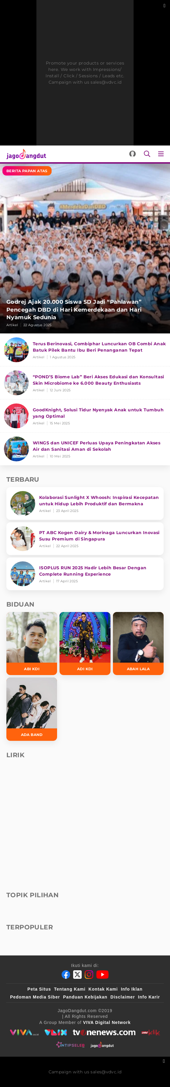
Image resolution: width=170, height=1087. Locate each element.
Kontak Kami (103, 989)
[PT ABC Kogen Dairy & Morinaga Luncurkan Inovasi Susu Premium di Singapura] (85, 538)
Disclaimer (122, 997)
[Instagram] (89, 974)
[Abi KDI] (31, 643)
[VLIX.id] (56, 1032)
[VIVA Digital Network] (107, 1022)
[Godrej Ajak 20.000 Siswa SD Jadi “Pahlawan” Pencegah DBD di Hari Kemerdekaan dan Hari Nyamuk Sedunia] (85, 248)
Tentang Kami (70, 989)
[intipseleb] (70, 1045)
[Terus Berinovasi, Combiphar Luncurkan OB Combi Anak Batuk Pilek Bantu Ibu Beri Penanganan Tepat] (85, 349)
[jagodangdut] (102, 1045)
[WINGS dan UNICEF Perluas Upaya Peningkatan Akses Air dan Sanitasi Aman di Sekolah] (85, 449)
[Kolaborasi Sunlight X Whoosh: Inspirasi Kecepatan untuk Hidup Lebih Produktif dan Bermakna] (85, 503)
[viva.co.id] (24, 1032)
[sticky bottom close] (164, 1060)
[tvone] (104, 1032)
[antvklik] (150, 1032)
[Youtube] (102, 974)
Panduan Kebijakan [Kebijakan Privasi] (85, 997)
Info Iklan (131, 989)
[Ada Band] (31, 709)
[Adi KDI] (84, 643)
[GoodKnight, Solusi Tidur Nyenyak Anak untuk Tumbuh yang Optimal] (85, 416)
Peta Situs (39, 989)
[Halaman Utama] (25, 153)
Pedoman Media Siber (35, 997)
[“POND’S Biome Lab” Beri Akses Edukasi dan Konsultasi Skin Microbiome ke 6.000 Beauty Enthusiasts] (85, 383)
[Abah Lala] (138, 643)
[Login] (132, 153)
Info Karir (149, 997)
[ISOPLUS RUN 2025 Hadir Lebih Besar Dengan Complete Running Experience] (85, 573)
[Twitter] (77, 974)
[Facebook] (66, 974)
